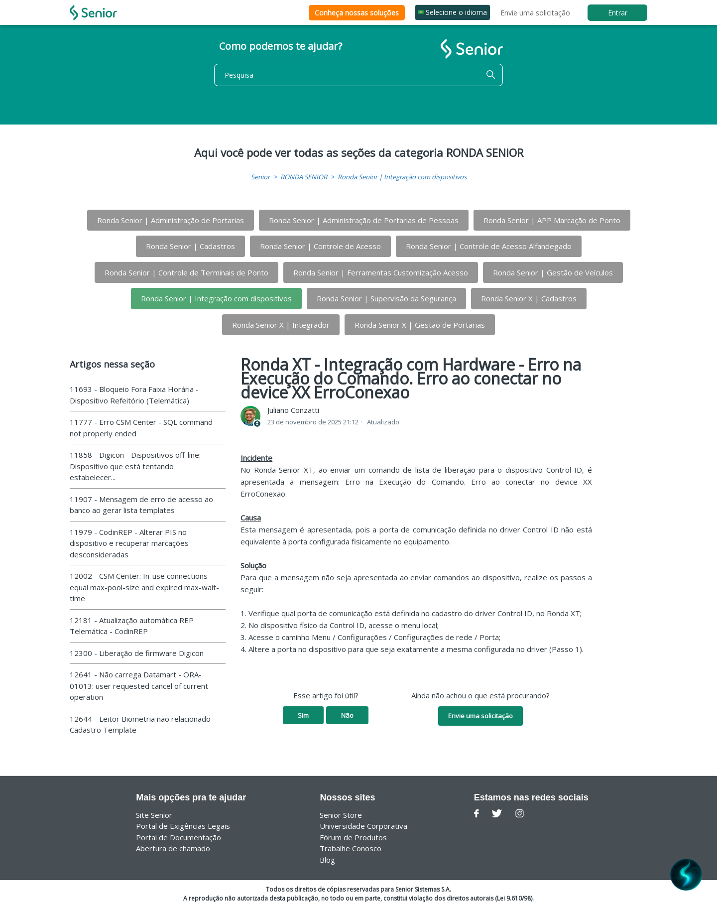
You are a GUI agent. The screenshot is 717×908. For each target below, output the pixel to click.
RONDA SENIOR (303, 176)
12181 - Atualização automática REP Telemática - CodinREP (132, 626)
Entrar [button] (617, 12)
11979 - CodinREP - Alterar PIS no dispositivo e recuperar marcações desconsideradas (129, 543)
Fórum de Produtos (353, 837)
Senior (260, 176)
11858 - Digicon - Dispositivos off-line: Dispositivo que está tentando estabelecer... (135, 466)
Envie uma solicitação (535, 12)
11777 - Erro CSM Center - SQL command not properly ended (141, 427)
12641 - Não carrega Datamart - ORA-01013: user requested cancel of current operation (139, 685)
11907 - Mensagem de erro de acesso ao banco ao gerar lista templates (141, 505)
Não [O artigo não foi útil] (347, 715)
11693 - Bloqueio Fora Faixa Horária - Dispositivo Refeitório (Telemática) (134, 394)
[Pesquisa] (358, 75)
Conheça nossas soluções (357, 12)
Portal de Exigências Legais (183, 826)
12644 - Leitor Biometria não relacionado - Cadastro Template (143, 724)
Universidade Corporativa (363, 826)
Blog (327, 860)
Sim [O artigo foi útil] (303, 715)
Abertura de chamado (173, 848)
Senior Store (341, 815)
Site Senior (154, 815)
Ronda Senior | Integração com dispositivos (402, 176)
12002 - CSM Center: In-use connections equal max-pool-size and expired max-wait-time (144, 587)
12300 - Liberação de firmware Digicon (137, 653)
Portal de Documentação (178, 837)
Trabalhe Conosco (350, 848)
